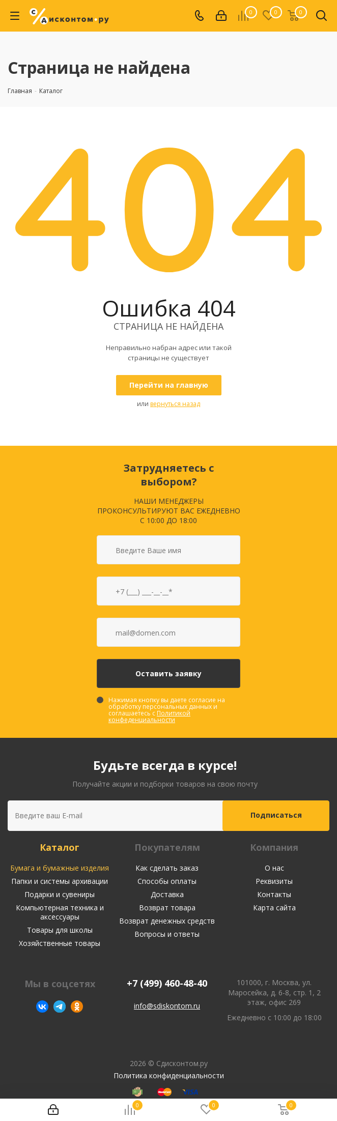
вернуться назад (175, 403)
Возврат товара (167, 907)
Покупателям (167, 847)
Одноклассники (77, 1006)
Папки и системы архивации (59, 881)
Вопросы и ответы (167, 934)
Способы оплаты (166, 881)
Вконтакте (42, 1006)
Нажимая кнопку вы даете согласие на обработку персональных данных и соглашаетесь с (166, 710)
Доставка (167, 894)
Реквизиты (274, 881)
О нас (274, 868)
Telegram (59, 1006)
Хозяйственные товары (59, 943)
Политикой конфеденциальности (149, 716)
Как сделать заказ (167, 868)
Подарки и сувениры (59, 894)
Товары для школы (60, 930)
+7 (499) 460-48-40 (167, 983)
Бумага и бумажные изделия (59, 868)
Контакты (274, 894)
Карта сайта (274, 907)
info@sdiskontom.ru (167, 1006)
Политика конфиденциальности (169, 1075)
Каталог (59, 847)
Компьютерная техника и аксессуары (60, 912)
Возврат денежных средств (167, 921)
